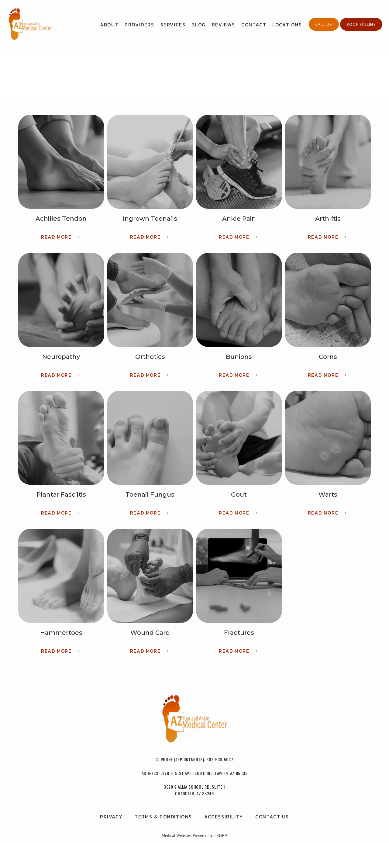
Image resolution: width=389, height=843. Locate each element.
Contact (253, 24)
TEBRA (221, 835)
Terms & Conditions (163, 816)
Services (173, 24)
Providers (139, 24)
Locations (287, 24)
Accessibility (223, 816)
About (109, 24)
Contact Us (272, 816)
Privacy (111, 816)
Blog (198, 24)
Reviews (223, 24)
